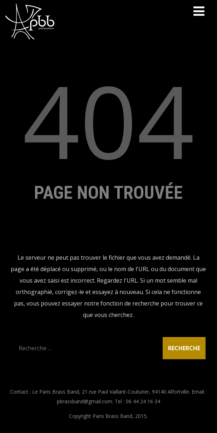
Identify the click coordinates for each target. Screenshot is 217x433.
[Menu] (198, 11)
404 (108, 120)
